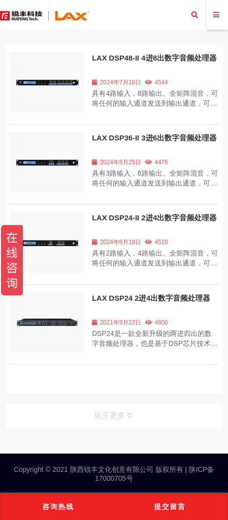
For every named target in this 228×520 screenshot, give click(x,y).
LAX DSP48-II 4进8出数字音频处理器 (154, 58)
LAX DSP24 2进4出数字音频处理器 (151, 298)
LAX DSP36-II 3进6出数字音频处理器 (154, 137)
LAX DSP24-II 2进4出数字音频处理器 (154, 217)
